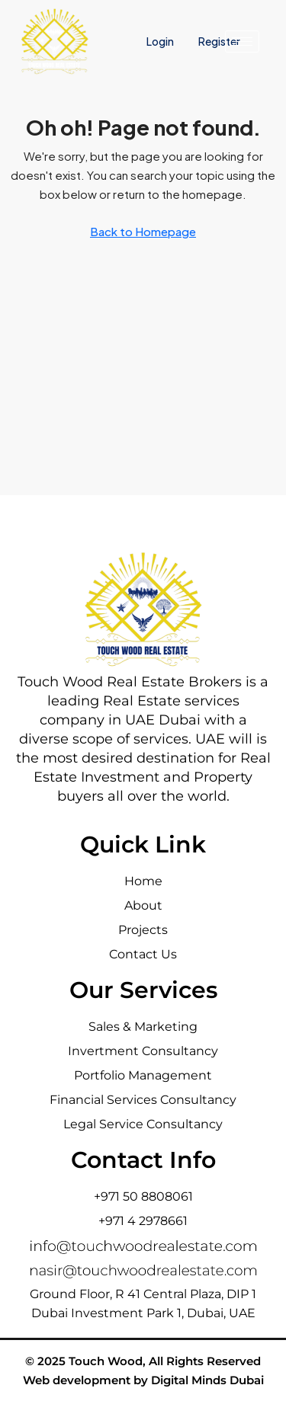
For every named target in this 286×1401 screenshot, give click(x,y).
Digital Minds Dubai (207, 1380)
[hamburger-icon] (242, 41)
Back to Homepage (143, 231)
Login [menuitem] (160, 41)
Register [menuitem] (219, 41)
